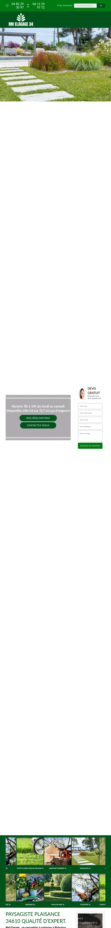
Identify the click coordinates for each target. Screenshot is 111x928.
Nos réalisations (38, 418)
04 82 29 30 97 (15, 5)
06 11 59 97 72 (36, 5)
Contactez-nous (38, 425)
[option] (55, 50)
